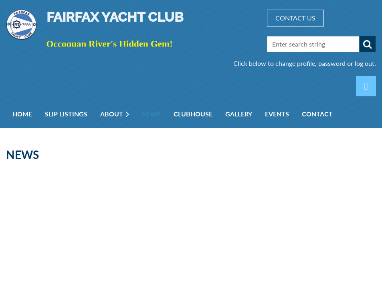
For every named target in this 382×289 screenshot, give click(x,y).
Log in (366, 86)
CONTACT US (295, 18)
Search (368, 44)
